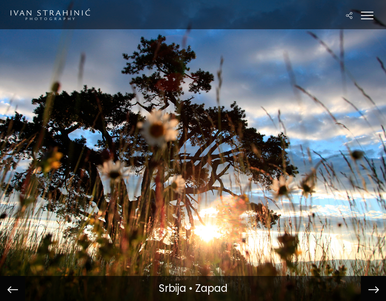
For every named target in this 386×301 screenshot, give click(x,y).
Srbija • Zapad (193, 288)
